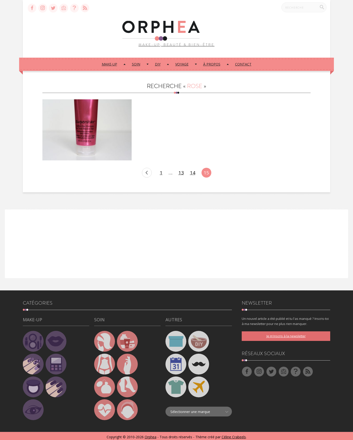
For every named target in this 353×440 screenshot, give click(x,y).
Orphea (150, 434)
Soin (136, 61)
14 (192, 170)
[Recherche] (322, 7)
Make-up (109, 61)
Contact (243, 61)
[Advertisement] (176, 241)
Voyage (182, 61)
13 (181, 170)
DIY (158, 61)
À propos (211, 61)
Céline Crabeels (234, 434)
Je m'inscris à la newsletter (286, 334)
